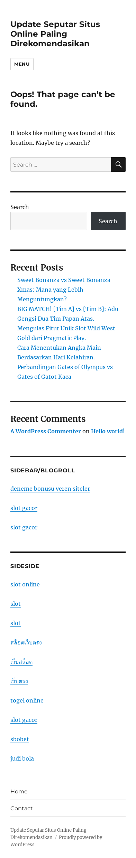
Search (19, 207)
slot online (25, 584)
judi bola (22, 758)
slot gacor (23, 508)
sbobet (19, 739)
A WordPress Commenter (45, 431)
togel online (27, 700)
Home (19, 791)
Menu (21, 64)
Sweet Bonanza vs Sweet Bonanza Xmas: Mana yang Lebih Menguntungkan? (63, 289)
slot (15, 603)
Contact (21, 808)
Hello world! (108, 431)
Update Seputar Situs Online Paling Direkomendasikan (55, 33)
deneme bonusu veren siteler (50, 488)
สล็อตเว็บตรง (26, 642)
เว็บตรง (19, 681)
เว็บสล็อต (21, 661)
